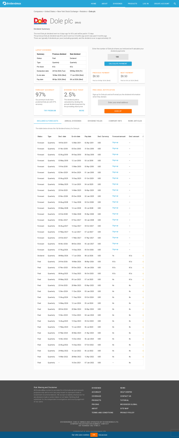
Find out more (103, 435)
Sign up (115, 142)
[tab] (93, 3)
